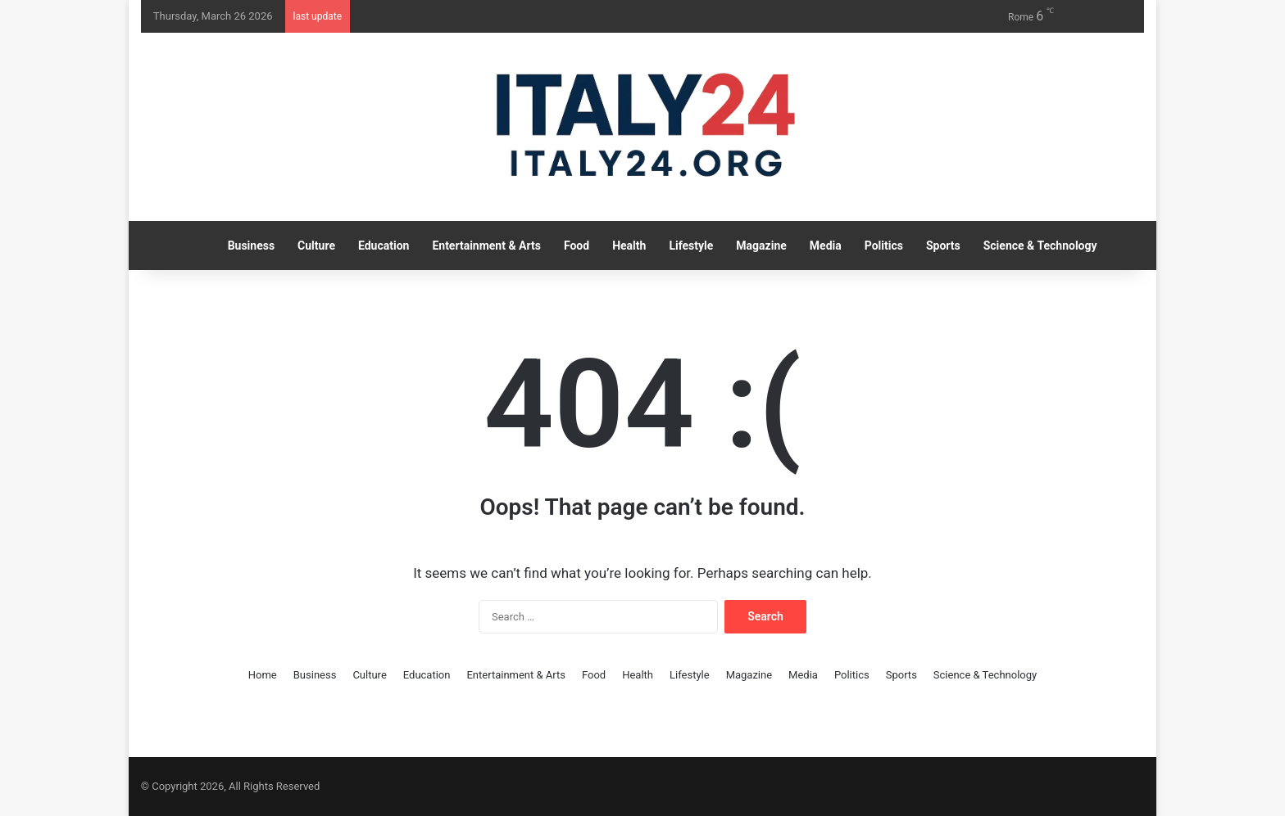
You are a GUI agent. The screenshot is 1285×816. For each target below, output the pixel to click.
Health (629, 245)
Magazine (761, 245)
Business (251, 245)
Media (826, 245)
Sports (943, 245)
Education (383, 245)
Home (262, 675)
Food (576, 245)
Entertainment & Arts (486, 245)
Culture (316, 245)
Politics (884, 245)
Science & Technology (1040, 245)
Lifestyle (691, 245)
